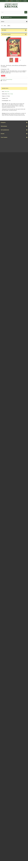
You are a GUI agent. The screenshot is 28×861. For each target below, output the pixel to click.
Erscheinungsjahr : (5, 100)
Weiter (20, 60)
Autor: (3, 91)
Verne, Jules (7, 91)
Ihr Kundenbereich (5, 129)
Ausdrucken (4, 80)
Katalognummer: (4, 69)
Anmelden (25, 0)
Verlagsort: (4, 98)
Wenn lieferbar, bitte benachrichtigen (6, 79)
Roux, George (10, 93)
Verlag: (3, 96)
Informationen (6, 34)
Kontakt (7, 0)
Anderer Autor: (4, 93)
